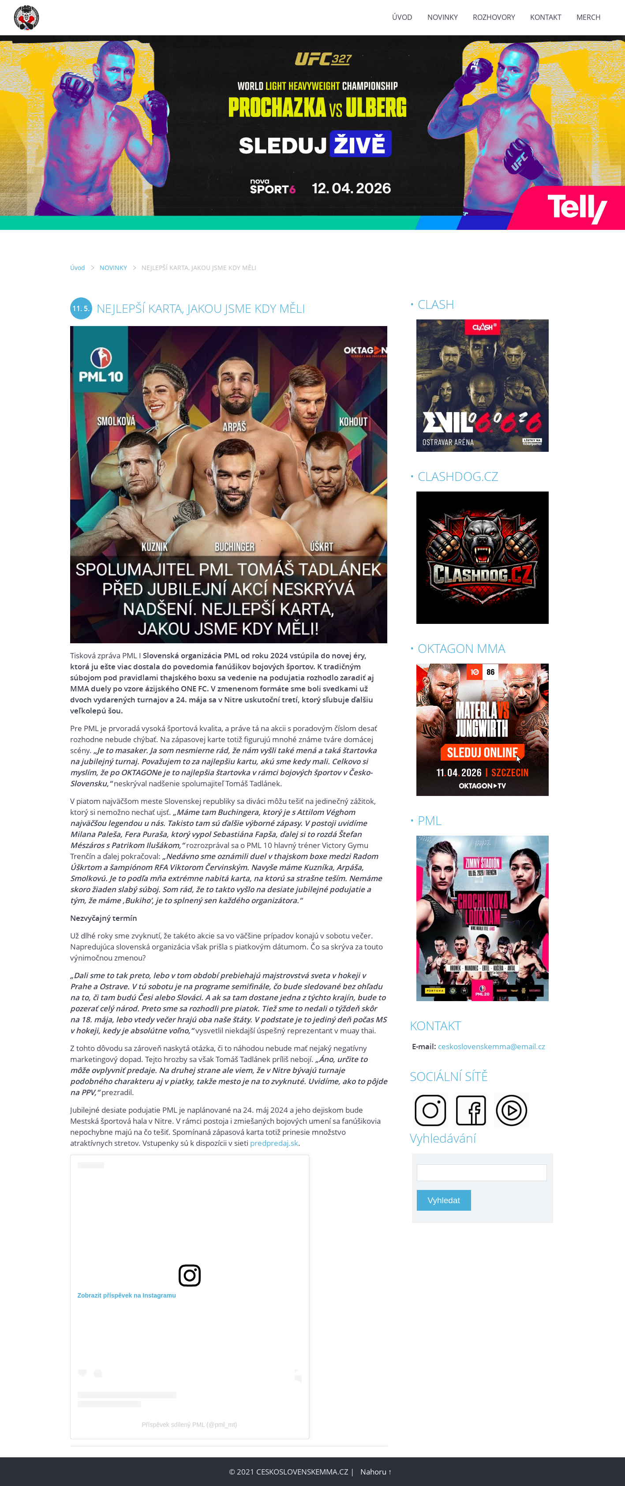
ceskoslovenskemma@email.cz (491, 1046)
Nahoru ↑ (376, 1472)
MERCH (588, 17)
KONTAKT (545, 17)
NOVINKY (442, 17)
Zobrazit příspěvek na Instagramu (127, 1295)
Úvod (402, 17)
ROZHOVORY (494, 17)
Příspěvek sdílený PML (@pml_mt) (189, 1424)
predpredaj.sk (274, 1143)
